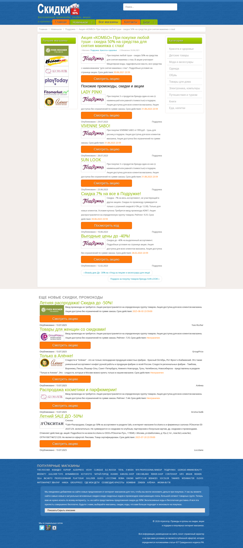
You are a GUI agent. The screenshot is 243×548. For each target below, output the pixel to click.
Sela (39, 478)
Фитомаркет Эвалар (48, 483)
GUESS (100, 478)
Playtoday (78, 478)
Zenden (141, 483)
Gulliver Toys (55, 474)
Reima (121, 478)
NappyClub (141, 478)
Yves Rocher (43, 470)
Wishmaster (188, 478)
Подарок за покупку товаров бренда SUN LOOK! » (134, 279)
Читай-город (101, 474)
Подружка (70, 29)
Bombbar (131, 483)
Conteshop (171, 474)
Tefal (121, 470)
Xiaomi (129, 478)
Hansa (65, 483)
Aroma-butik (164, 483)
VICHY (89, 470)
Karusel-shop (127, 474)
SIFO (181, 474)
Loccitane (111, 478)
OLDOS (200, 478)
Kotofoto (86, 474)
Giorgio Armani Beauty (190, 470)
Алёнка (151, 483)
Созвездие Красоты (113, 483)
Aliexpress (78, 470)
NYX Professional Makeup (149, 470)
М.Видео (56, 470)
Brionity (41, 474)
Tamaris (175, 478)
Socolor (164, 478)
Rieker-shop (157, 474)
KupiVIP (67, 470)
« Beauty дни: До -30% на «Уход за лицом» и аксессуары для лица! (117, 272)
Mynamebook (72, 474)
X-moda (129, 470)
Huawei (114, 474)
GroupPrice (76, 483)
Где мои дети (92, 483)
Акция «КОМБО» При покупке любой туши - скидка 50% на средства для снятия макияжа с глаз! (115, 41)
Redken (197, 474)
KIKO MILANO (142, 474)
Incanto (48, 478)
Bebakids (153, 478)
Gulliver (90, 478)
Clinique (98, 470)
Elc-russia (110, 470)
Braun (189, 474)
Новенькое (56, 29)
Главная (43, 29)
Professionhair (63, 478)
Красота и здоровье (108, 50)
